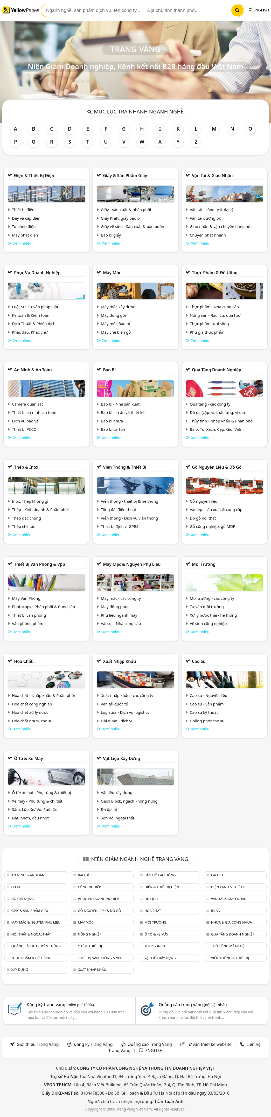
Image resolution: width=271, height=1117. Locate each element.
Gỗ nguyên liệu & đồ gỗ (216, 467)
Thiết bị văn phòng (29, 615)
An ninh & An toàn (33, 370)
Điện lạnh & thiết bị (229, 887)
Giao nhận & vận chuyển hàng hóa (221, 226)
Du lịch (151, 898)
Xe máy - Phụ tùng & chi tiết (37, 801)
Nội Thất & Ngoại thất (31, 934)
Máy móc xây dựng (118, 306)
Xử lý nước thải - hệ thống (213, 615)
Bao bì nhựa (112, 420)
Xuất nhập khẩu (119, 661)
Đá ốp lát (109, 809)
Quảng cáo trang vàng (193, 1004)
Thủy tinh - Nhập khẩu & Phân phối (222, 420)
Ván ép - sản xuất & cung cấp (216, 509)
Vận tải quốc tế (114, 703)
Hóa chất (23, 661)
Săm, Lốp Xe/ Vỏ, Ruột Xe (34, 809)
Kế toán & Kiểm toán (30, 315)
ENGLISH (259, 10)
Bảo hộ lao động (160, 875)
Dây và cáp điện (26, 218)
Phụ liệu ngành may (119, 615)
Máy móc (112, 272)
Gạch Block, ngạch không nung (129, 801)
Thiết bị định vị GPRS (119, 526)
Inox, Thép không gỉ (30, 501)
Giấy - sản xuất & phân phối (126, 209)
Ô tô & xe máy (28, 758)
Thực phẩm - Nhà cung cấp (214, 306)
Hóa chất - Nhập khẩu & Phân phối (43, 695)
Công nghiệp (89, 887)
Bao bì (109, 370)
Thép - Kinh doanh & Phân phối (40, 509)
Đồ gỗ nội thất (203, 518)
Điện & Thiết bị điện (34, 175)
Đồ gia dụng (22, 898)
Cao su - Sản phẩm (207, 703)
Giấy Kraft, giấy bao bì (121, 218)
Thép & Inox (26, 467)
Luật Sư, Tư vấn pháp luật (35, 306)
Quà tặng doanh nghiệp (216, 370)
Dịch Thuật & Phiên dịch (33, 323)
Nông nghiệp (89, 934)
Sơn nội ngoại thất (117, 817)
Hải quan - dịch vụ (117, 720)
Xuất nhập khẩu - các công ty (127, 695)
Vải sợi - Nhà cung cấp (121, 623)
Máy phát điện (25, 235)
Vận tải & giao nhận (212, 175)
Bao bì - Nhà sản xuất (120, 404)
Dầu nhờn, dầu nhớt (30, 817)
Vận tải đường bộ (205, 218)
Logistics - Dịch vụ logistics (125, 712)
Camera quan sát (27, 404)
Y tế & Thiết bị (90, 946)
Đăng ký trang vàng (60, 1004)
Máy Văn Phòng (26, 598)
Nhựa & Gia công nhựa (231, 922)
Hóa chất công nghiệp (32, 703)
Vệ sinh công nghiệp (208, 623)
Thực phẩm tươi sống (209, 323)
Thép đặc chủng (26, 518)
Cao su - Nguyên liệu (208, 695)
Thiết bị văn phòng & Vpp (39, 564)
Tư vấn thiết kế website (210, 1044)
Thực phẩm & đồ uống (215, 272)
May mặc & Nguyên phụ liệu (132, 564)
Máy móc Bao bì (115, 323)
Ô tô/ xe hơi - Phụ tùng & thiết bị (41, 792)
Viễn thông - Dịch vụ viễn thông (129, 518)
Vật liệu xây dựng (121, 758)
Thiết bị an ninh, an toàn (34, 412)
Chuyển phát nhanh (208, 235)
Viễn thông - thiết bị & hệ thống (129, 501)
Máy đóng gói (113, 315)
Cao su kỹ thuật (204, 712)
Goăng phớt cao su (207, 720)
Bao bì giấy (111, 235)
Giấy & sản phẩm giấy (125, 175)
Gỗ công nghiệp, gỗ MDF (212, 526)
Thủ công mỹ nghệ (228, 946)
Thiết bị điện (23, 209)
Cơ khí (17, 887)
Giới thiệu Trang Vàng (38, 1044)
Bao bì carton (113, 429)
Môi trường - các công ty (212, 598)
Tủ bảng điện (24, 226)
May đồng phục (115, 606)
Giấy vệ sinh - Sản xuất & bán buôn (132, 226)
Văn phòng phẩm (27, 623)
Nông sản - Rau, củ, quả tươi (215, 315)
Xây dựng (19, 969)
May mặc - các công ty (121, 598)
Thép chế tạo (24, 526)
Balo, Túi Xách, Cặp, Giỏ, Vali (215, 429)
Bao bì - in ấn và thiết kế (122, 412)
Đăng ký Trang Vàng (93, 1044)
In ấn (215, 910)
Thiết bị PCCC (24, 429)
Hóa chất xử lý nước (30, 712)
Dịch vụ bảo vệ (25, 420)
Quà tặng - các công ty (210, 404)
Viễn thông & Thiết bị (124, 467)
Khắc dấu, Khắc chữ (30, 332)
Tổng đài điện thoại (118, 509)
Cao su (199, 661)
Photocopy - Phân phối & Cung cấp (43, 606)
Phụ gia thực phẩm (207, 332)
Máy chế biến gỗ (116, 332)
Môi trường (204, 564)
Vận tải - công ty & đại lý (211, 209)
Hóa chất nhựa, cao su (32, 720)
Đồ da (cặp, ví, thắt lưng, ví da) (217, 412)
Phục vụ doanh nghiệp (37, 272)
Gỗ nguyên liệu (203, 501)
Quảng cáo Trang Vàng (150, 1044)
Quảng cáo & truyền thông (36, 946)
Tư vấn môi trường (207, 606)
